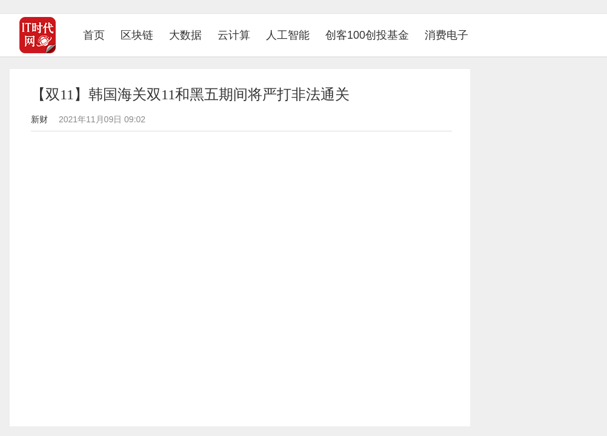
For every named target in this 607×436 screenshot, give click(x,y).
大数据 (185, 35)
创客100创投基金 (367, 35)
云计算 (233, 35)
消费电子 (446, 35)
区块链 (137, 35)
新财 (39, 119)
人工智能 (288, 35)
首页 (98, 34)
